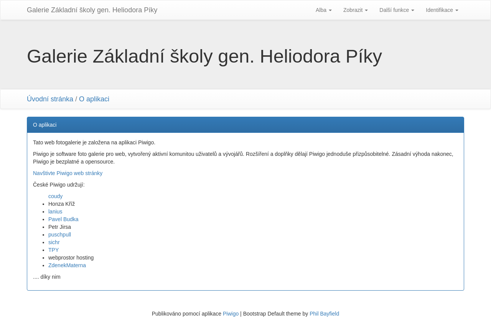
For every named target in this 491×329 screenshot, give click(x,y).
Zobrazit (355, 10)
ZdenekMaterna (67, 265)
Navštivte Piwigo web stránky (67, 173)
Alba (324, 10)
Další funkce (396, 10)
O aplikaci (94, 99)
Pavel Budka (63, 219)
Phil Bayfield (324, 314)
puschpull (59, 234)
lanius (55, 211)
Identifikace (442, 10)
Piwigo (231, 314)
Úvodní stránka (50, 99)
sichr (54, 242)
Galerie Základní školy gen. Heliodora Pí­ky (92, 10)
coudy (55, 196)
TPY (53, 250)
